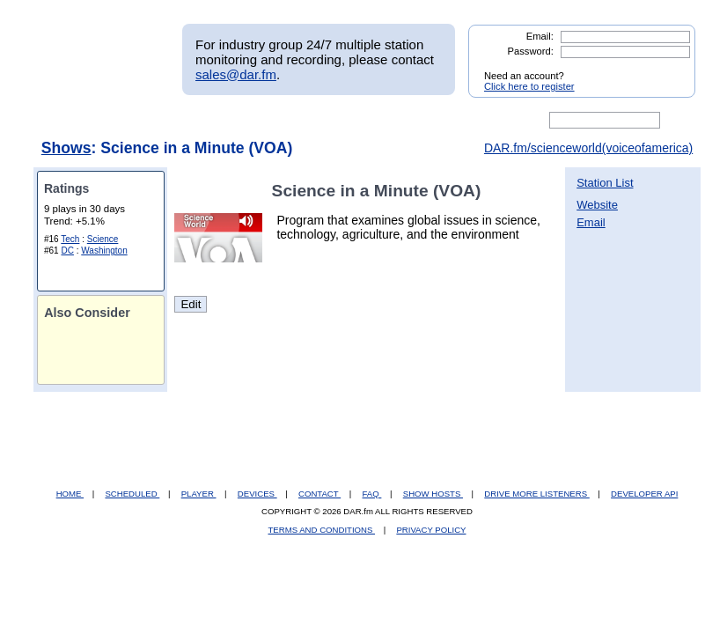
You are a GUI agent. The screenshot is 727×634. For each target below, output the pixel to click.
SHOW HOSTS (433, 493)
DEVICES (257, 493)
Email (591, 222)
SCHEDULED (132, 493)
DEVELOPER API (644, 493)
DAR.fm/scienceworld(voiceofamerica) (588, 148)
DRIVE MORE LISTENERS (536, 493)
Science (103, 239)
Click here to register (529, 86)
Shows (66, 148)
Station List (604, 182)
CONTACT (319, 493)
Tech (70, 239)
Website (597, 204)
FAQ (372, 493)
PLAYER (199, 493)
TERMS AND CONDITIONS (322, 529)
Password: (531, 51)
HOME (70, 493)
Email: (540, 36)
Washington (104, 250)
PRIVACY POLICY (431, 529)
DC (67, 250)
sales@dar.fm (235, 74)
